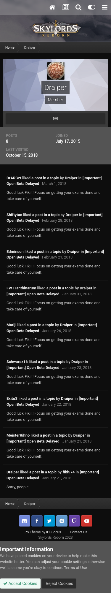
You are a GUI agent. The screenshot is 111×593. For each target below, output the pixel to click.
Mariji (11, 325)
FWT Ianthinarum (21, 288)
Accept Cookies (20, 583)
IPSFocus (53, 532)
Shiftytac (14, 215)
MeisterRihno (18, 435)
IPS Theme (32, 532)
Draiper (71, 178)
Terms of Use (75, 567)
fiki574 (69, 472)
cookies (34, 556)
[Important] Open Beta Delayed (33, 294)
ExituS (12, 398)
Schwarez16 (17, 361)
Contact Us (78, 532)
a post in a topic (45, 178)
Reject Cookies (59, 583)
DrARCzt (14, 178)
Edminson (15, 251)
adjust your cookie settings (64, 561)
